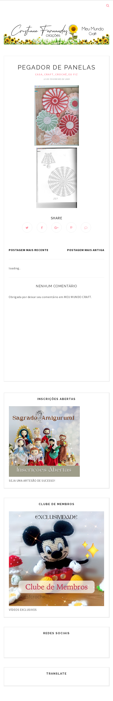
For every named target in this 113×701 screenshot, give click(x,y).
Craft (49, 74)
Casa (39, 74)
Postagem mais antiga (85, 250)
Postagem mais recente (29, 250)
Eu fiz (73, 74)
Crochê (61, 74)
